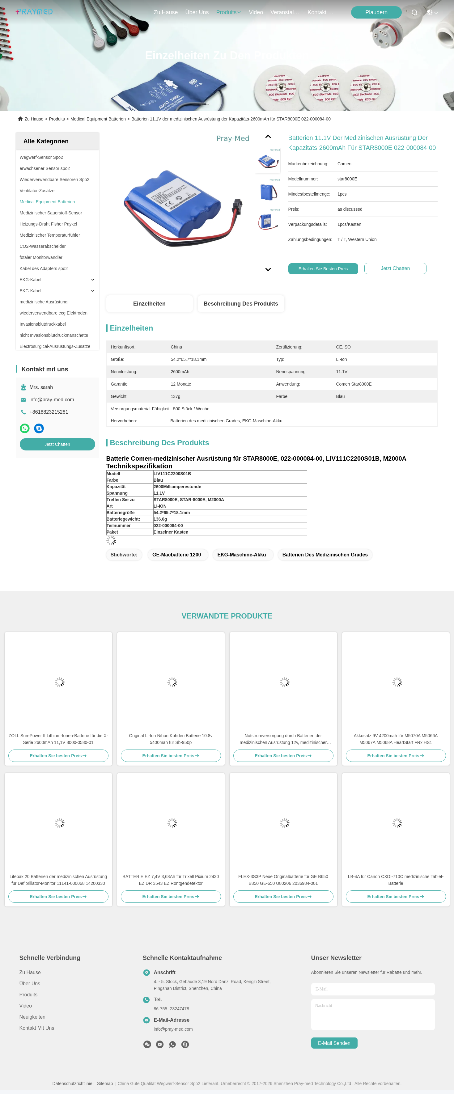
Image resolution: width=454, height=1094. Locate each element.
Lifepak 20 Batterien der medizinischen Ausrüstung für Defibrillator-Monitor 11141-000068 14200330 (58, 880)
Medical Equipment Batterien (98, 118)
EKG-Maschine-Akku (241, 554)
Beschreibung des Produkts (241, 304)
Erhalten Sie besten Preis (328, 269)
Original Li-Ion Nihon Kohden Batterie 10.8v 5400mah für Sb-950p (170, 739)
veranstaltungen (285, 12)
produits (229, 12)
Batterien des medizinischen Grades (325, 554)
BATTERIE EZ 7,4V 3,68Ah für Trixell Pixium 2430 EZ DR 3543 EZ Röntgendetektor (171, 880)
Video (25, 1005)
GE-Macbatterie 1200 (176, 554)
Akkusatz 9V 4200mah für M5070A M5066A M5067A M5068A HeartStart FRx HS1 (396, 739)
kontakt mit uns (322, 12)
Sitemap (105, 1083)
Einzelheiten (149, 304)
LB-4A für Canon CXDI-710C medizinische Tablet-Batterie (395, 880)
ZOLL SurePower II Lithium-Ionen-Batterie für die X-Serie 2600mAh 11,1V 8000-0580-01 (58, 739)
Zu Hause (166, 12)
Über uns (197, 12)
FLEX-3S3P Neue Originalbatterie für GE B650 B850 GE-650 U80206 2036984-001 (283, 880)
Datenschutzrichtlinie (72, 1083)
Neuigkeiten (32, 1017)
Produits (57, 118)
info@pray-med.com (52, 399)
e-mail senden (334, 1043)
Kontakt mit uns (36, 1028)
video (256, 12)
